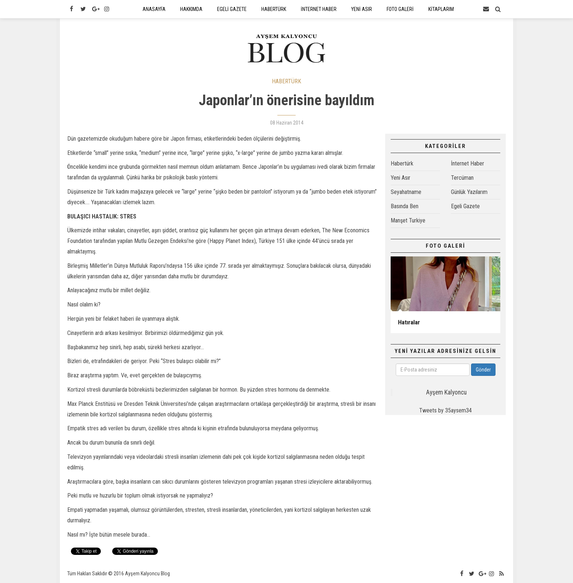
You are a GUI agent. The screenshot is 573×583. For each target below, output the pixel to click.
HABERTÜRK (286, 81)
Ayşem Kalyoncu (446, 392)
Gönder (483, 370)
